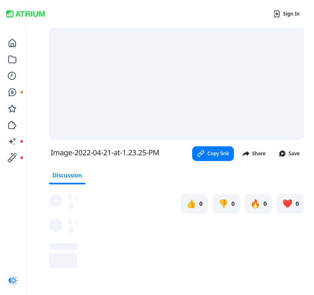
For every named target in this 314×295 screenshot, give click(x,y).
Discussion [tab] (67, 175)
